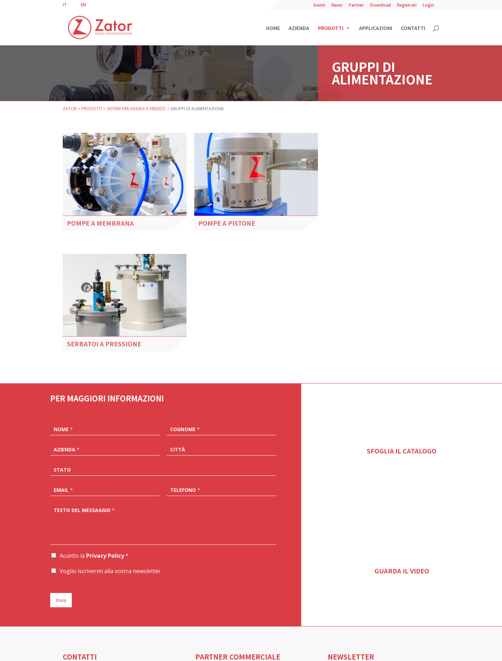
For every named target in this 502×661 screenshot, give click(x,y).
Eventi (319, 5)
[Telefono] (221, 359)
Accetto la (94, 426)
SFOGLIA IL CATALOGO (401, 320)
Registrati (407, 5)
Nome (63, 299)
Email (63, 360)
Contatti (413, 28)
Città (177, 320)
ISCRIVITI (343, 620)
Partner (356, 5)
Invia (61, 470)
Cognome (185, 299)
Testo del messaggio (84, 380)
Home (273, 28)
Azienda (299, 28)
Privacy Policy (105, 426)
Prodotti (330, 28)
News (337, 5)
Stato (62, 340)
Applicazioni (375, 28)
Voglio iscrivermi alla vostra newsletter (110, 441)
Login (428, 5)
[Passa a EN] (83, 5)
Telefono (185, 360)
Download (380, 5)
